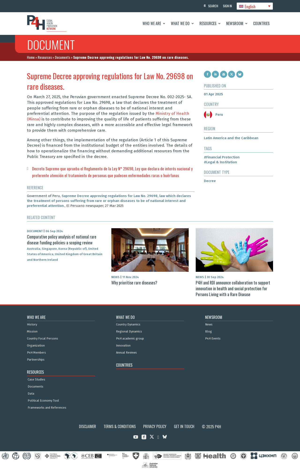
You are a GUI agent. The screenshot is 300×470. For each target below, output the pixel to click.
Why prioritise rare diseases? (134, 282)
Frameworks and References (47, 407)
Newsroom (234, 23)
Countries (261, 23)
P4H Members (36, 352)
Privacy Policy (154, 426)
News (209, 324)
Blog (208, 331)
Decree (210, 181)
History (32, 324)
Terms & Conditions (120, 426)
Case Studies (36, 379)
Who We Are (151, 23)
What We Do (180, 23)
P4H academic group (130, 338)
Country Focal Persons (42, 338)
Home (31, 57)
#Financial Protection (222, 157)
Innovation (123, 345)
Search (213, 5)
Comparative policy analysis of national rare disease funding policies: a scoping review (61, 240)
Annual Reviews (126, 352)
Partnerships (36, 359)
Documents (62, 57)
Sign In (227, 5)
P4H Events (213, 338)
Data (31, 393)
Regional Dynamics (129, 331)
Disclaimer (87, 426)
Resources (207, 23)
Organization (36, 345)
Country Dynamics (128, 324)
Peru (213, 114)
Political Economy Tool (43, 400)
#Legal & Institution (220, 162)
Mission (32, 331)
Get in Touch (184, 426)
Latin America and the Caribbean (231, 138)
